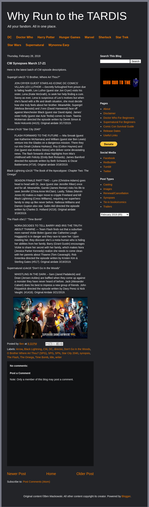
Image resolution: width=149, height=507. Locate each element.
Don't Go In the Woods (77, 349)
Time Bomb (41, 357)
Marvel (89, 37)
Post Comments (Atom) (36, 481)
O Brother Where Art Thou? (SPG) (27, 353)
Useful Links (110, 135)
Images (107, 188)
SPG (51, 353)
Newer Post (16, 474)
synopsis (85, 353)
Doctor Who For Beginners (118, 117)
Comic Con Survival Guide (118, 126)
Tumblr (107, 166)
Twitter (107, 171)
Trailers (107, 206)
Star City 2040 (70, 353)
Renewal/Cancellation (115, 193)
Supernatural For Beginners (119, 122)
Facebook (109, 158)
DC (9, 37)
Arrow (19, 349)
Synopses (109, 197)
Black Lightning (33, 349)
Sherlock (105, 37)
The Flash (13, 357)
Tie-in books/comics (114, 202)
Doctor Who (24, 37)
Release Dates (111, 130)
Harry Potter (46, 37)
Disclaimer (109, 113)
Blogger (126, 496)
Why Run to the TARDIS (67, 16)
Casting (107, 184)
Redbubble (109, 162)
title (52, 357)
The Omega (27, 357)
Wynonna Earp (58, 45)
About (106, 108)
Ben (22, 343)
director (58, 349)
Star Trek (122, 37)
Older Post (85, 474)
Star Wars (14, 45)
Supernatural (35, 45)
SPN (57, 353)
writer (58, 357)
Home (51, 474)
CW (45, 349)
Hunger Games (69, 37)
